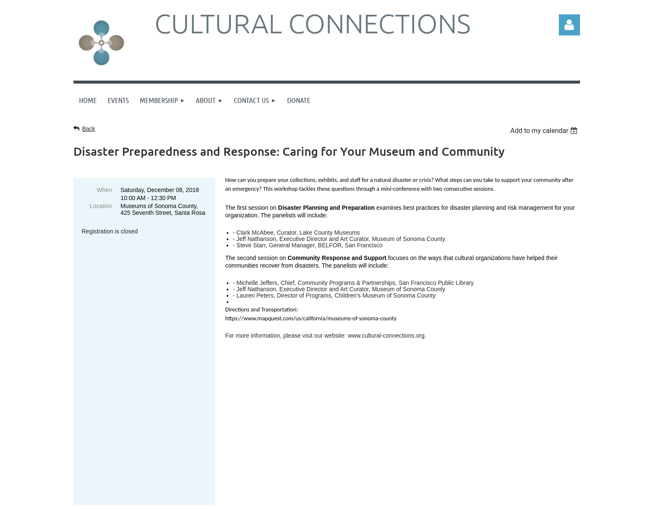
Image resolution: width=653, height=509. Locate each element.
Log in (569, 24)
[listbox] (545, 130)
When (104, 190)
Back (88, 128)
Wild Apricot (510, 498)
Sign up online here (127, 407)
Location (101, 206)
